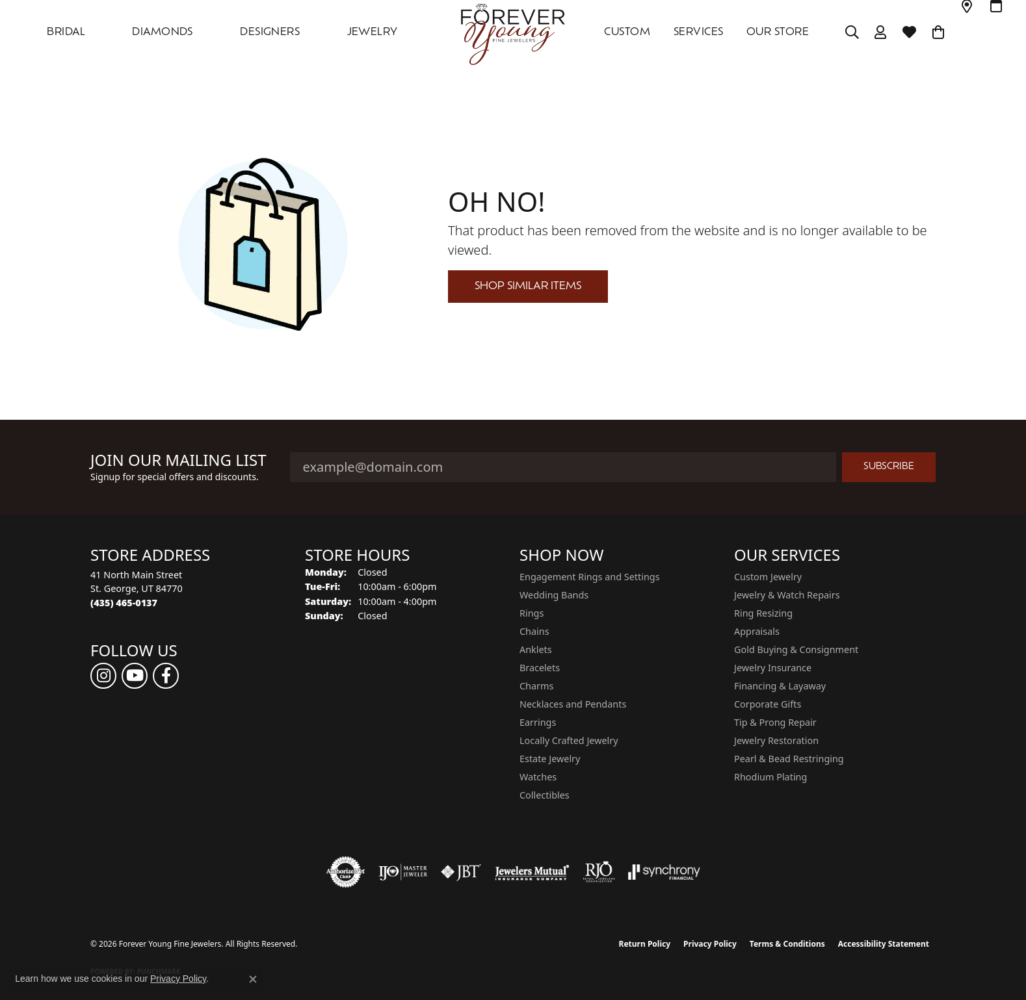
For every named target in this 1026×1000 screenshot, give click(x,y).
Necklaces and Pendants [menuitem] (573, 704)
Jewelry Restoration (776, 740)
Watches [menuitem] (538, 777)
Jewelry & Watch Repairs (787, 595)
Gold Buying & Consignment (796, 649)
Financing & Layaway (780, 686)
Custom (627, 32)
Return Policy (645, 943)
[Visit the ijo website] (402, 872)
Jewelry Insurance (772, 667)
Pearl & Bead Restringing (789, 758)
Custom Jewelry (768, 577)
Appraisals (757, 631)
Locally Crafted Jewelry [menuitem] (569, 740)
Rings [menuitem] (532, 613)
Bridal (66, 32)
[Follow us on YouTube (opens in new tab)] (135, 676)
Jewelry (372, 32)
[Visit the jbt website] (461, 872)
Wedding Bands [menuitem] (554, 595)
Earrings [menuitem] (538, 722)
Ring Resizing (763, 613)
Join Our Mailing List (178, 460)
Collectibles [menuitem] (545, 795)
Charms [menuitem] (536, 686)
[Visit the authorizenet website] (346, 872)
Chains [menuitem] (534, 631)
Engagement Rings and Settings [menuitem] (590, 577)
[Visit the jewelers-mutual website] (532, 872)
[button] (852, 32)
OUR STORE (777, 32)
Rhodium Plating (770, 777)
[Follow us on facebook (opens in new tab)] (166, 676)
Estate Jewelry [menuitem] (550, 758)
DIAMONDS (162, 32)
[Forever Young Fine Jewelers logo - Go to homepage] (513, 32)
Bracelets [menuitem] (540, 667)
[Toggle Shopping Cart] (938, 32)
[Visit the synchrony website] (664, 872)
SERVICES (699, 32)
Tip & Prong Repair (775, 722)
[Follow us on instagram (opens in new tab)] (103, 676)
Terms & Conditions (787, 943)
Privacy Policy (710, 943)
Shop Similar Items (528, 286)
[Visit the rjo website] (599, 872)
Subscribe (888, 467)
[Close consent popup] (253, 979)
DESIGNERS (270, 32)
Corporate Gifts (767, 704)
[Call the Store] (123, 602)
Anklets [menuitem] (536, 649)
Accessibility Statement (883, 943)
